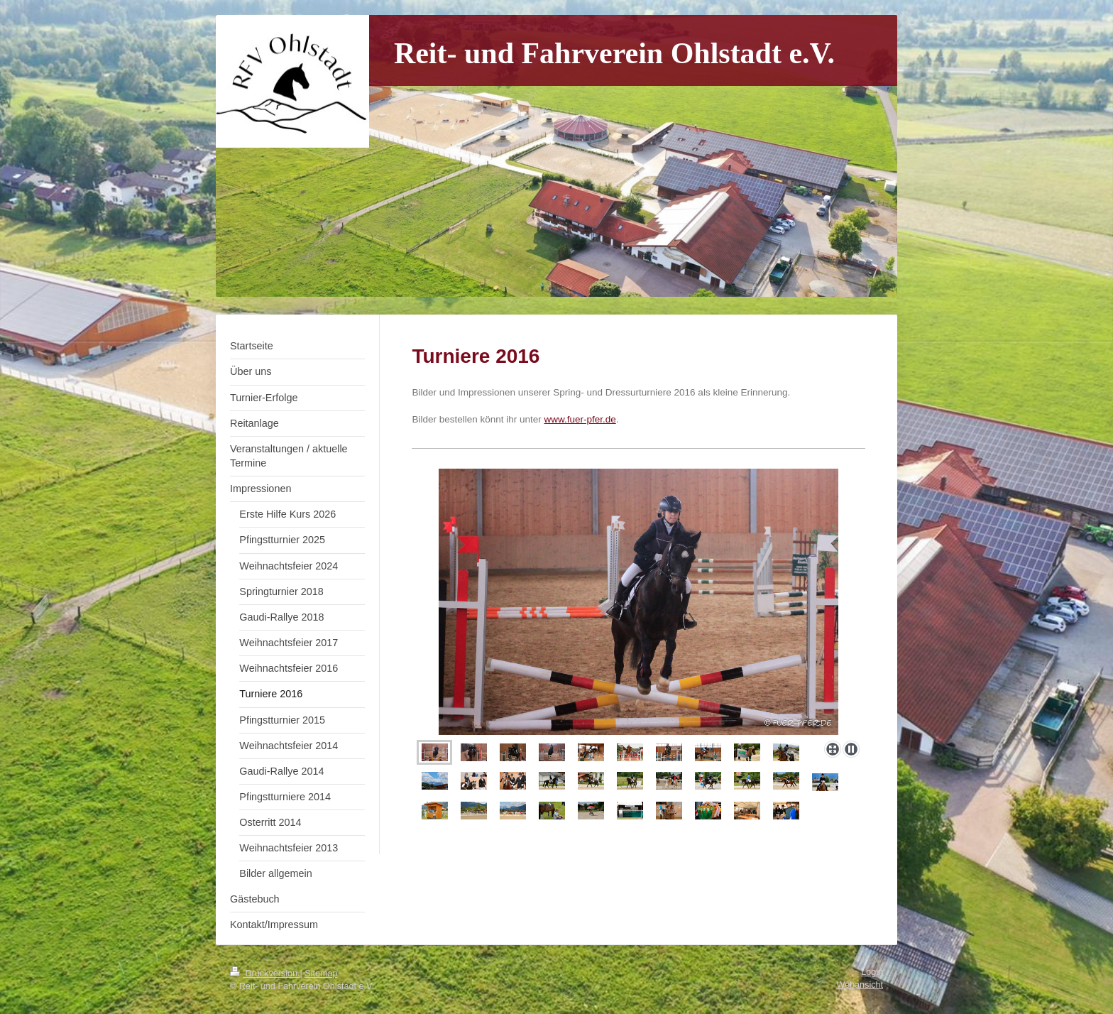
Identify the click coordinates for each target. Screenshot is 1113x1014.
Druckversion (265, 973)
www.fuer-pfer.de (580, 419)
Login (872, 972)
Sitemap (321, 973)
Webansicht (859, 985)
